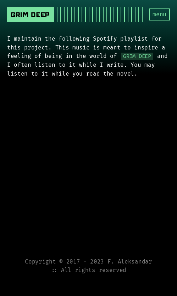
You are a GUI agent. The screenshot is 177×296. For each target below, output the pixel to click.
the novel (118, 73)
